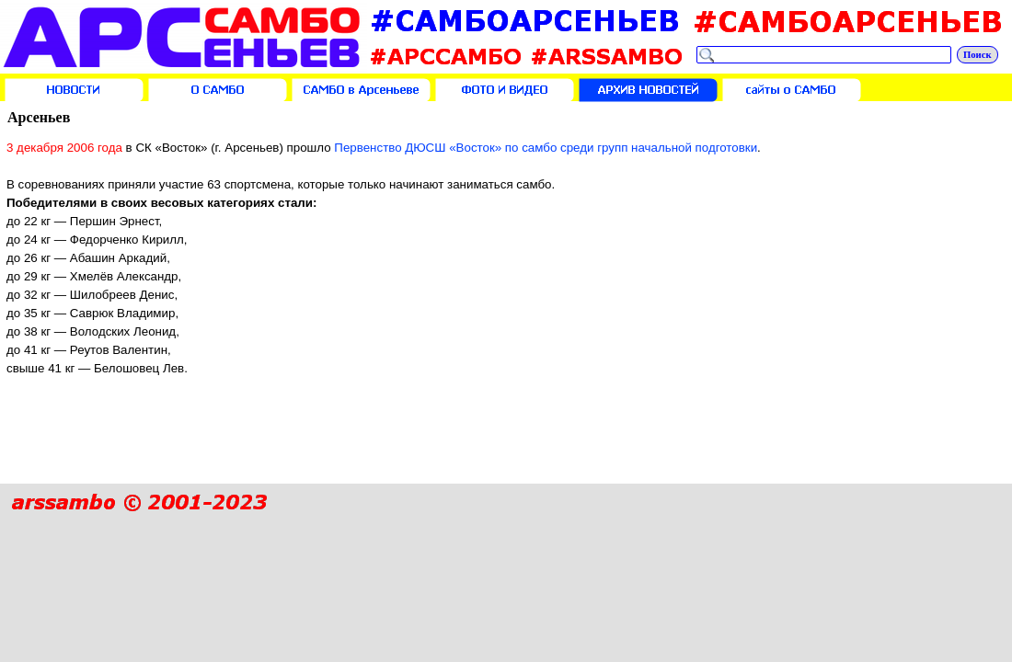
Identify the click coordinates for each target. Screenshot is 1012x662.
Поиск (977, 55)
